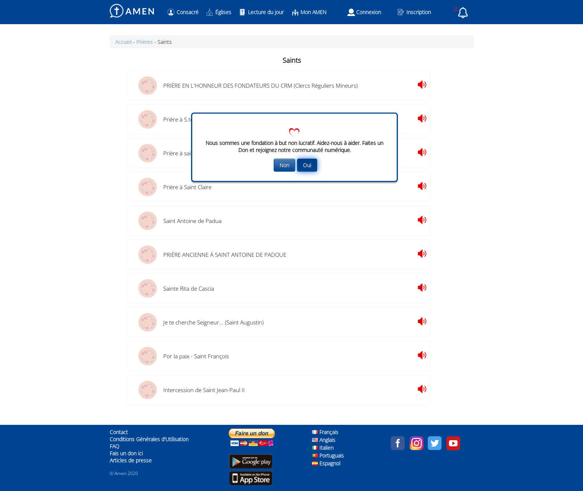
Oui (307, 165)
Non (284, 165)
